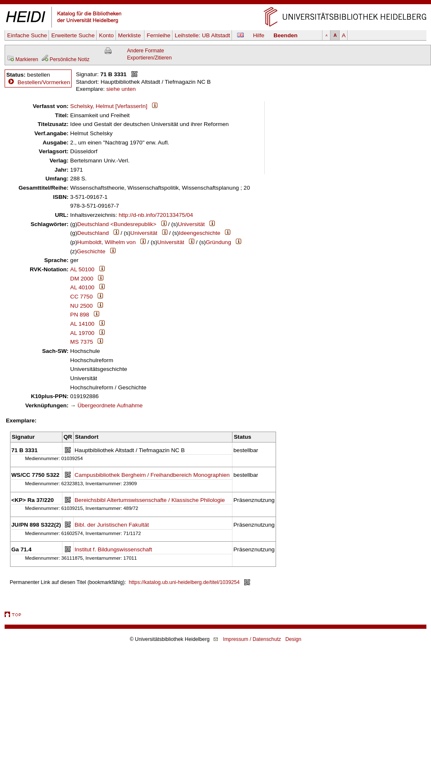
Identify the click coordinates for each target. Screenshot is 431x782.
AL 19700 (82, 333)
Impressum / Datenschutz (252, 639)
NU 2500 (81, 306)
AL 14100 (82, 324)
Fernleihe (158, 35)
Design (293, 639)
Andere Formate (145, 51)
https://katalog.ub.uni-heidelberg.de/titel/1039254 (184, 582)
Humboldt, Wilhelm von (106, 242)
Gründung (218, 242)
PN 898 (79, 314)
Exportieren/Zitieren (149, 58)
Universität (191, 224)
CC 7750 (81, 296)
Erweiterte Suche (73, 35)
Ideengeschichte (199, 233)
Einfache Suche (27, 35)
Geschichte (91, 251)
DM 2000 (81, 278)
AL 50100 (82, 269)
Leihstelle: (202, 35)
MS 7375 (81, 342)
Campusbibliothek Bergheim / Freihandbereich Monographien (152, 475)
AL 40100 (82, 287)
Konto (106, 35)
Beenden (285, 35)
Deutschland (93, 233)
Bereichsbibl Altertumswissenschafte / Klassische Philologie (150, 500)
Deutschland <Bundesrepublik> (116, 224)
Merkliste (130, 35)
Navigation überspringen (215, 3)
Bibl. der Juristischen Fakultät (112, 525)
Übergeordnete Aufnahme (110, 405)
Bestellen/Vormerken (44, 82)
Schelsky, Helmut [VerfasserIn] (108, 106)
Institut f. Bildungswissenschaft (113, 549)
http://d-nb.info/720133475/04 (156, 215)
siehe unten (121, 89)
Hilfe (258, 35)
